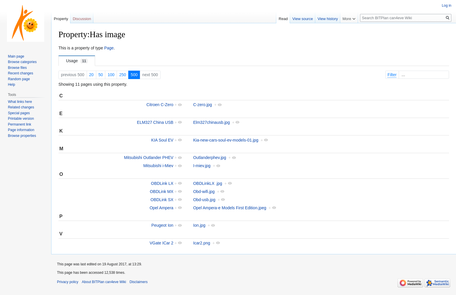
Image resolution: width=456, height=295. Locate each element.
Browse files (17, 68)
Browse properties (22, 136)
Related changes (21, 107)
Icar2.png (201, 243)
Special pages (19, 113)
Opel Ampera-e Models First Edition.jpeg (229, 207)
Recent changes (20, 73)
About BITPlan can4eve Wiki (104, 282)
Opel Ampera (161, 207)
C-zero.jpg (202, 104)
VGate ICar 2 (161, 243)
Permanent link (19, 124)
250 (122, 74)
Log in (446, 5)
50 (100, 74)
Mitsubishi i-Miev (158, 165)
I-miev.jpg (202, 165)
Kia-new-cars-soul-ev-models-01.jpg (225, 140)
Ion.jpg (199, 225)
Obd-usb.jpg (204, 199)
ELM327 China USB (155, 122)
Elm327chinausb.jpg (211, 122)
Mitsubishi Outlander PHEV (148, 157)
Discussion (82, 19)
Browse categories (22, 62)
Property (61, 19)
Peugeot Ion (163, 225)
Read (283, 19)
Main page (16, 56)
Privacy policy (67, 282)
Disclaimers (138, 282)
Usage (77, 60)
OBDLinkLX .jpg (207, 183)
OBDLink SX (162, 199)
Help (11, 85)
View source (302, 19)
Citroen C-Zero (160, 104)
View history (328, 19)
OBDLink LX (162, 183)
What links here (20, 102)
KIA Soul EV (162, 140)
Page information (21, 130)
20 (91, 74)
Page (109, 48)
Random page (19, 79)
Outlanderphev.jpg (209, 157)
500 (134, 74)
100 (111, 74)
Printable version (21, 119)
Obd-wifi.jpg (204, 191)
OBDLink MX (161, 191)
